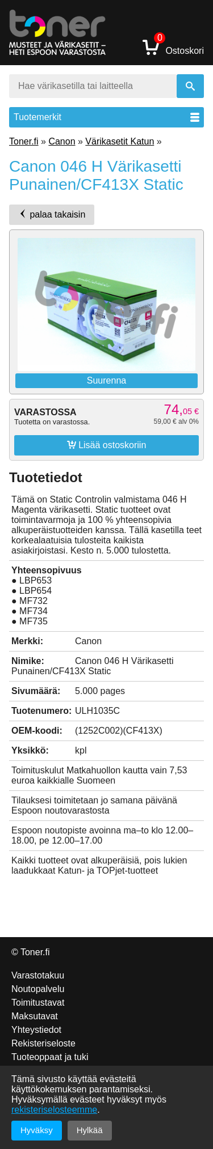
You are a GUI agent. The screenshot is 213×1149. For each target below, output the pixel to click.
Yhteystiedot (36, 1030)
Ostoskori (173, 47)
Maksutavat (34, 1016)
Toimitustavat (37, 1002)
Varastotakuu (37, 975)
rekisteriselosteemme (54, 1109)
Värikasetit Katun (119, 141)
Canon (61, 141)
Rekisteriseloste (43, 1043)
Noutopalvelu (37, 989)
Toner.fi (24, 141)
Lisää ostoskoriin (107, 445)
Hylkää (90, 1130)
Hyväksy (36, 1130)
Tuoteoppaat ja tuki (50, 1057)
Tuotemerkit (106, 117)
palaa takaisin (51, 214)
